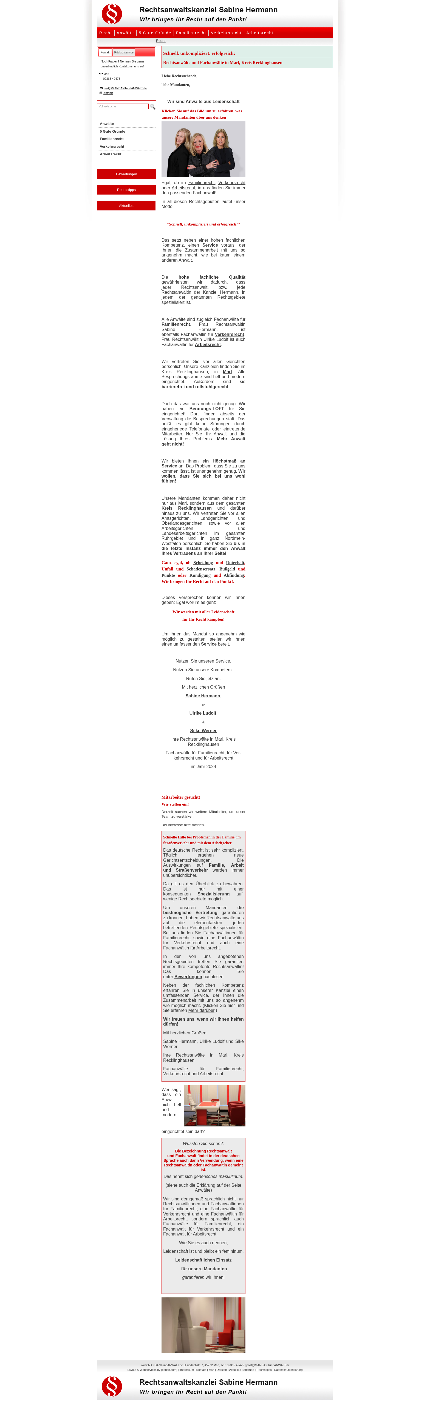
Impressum (186, 1369)
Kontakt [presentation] (105, 52)
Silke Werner (203, 730)
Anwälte (125, 33)
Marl (227, 371)
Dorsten (222, 1369)
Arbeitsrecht (259, 33)
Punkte (168, 575)
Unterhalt (235, 562)
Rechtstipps (126, 190)
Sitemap (248, 1369)
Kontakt (201, 1369)
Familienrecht (191, 33)
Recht (105, 33)
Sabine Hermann (203, 696)
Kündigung (200, 575)
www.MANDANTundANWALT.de (162, 1365)
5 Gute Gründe (155, 33)
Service (210, 245)
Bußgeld (227, 569)
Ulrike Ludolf (202, 713)
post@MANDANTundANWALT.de (125, 88)
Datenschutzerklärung (288, 1369)
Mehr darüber (201, 1010)
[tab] (105, 52)
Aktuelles (126, 206)
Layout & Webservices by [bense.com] (152, 1369)
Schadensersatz (200, 569)
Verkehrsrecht (226, 33)
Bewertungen (126, 174)
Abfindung (234, 575)
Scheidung (203, 562)
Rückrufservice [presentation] (124, 52)
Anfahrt (108, 93)
